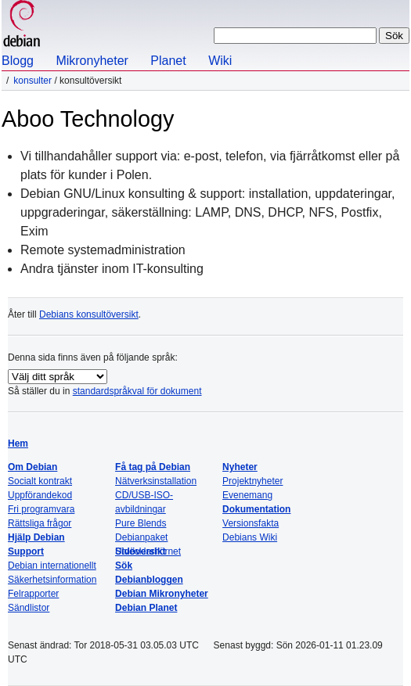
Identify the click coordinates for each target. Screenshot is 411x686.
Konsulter (32, 80)
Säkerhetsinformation (52, 579)
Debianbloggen (149, 579)
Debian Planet (146, 607)
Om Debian (32, 467)
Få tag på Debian (152, 467)
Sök (123, 565)
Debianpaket (141, 537)
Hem (18, 443)
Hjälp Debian (36, 537)
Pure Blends (140, 523)
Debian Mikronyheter (161, 593)
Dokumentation (256, 509)
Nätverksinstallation (155, 481)
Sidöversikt (140, 551)
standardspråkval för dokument (137, 391)
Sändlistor (28, 607)
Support (26, 551)
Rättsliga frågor (39, 523)
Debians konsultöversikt (89, 314)
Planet (168, 60)
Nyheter (240, 467)
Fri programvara (41, 509)
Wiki (220, 60)
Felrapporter (33, 593)
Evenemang (247, 495)
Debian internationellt (52, 565)
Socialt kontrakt (40, 481)
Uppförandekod (40, 495)
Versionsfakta (250, 523)
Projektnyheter (252, 481)
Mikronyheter (92, 60)
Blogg (18, 60)
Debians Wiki (249, 537)
